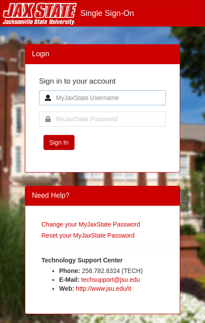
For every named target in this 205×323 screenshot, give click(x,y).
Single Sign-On (68, 13)
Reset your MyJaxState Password (87, 235)
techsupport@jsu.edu (110, 279)
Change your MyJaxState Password (90, 224)
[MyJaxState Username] (102, 97)
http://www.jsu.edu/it (103, 288)
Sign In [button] (59, 142)
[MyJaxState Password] (102, 119)
